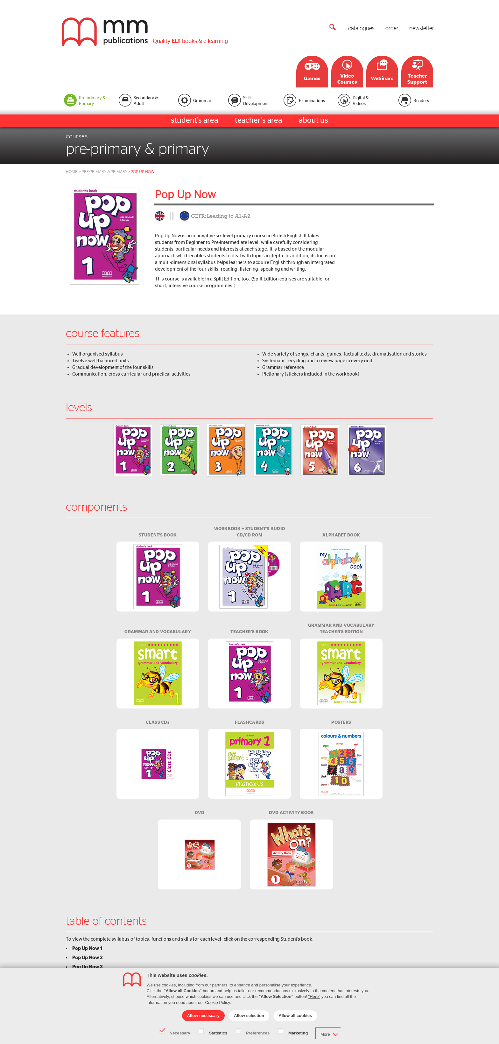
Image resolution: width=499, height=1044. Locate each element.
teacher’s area (258, 120)
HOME (71, 172)
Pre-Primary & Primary (106, 172)
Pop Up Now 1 (87, 948)
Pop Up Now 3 (87, 966)
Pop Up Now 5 (87, 985)
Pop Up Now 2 (87, 957)
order (391, 28)
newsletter (421, 28)
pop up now (142, 172)
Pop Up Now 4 (87, 976)
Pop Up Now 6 (87, 994)
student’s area (194, 120)
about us (313, 120)
